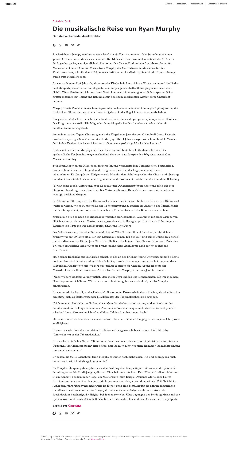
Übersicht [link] (74, 406)
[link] (54, 413)
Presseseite (10, 4)
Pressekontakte (196, 4)
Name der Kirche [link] (98, 439)
